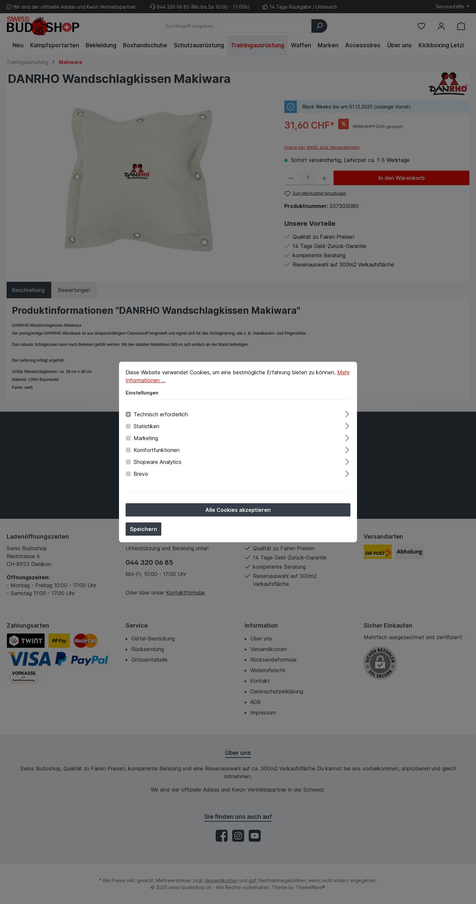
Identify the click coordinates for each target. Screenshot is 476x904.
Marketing (146, 439)
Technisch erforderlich (161, 416)
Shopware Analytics (157, 463)
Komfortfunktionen (156, 451)
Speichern (143, 530)
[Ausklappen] (347, 415)
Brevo (141, 475)
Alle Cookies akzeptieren (238, 511)
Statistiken (146, 428)
